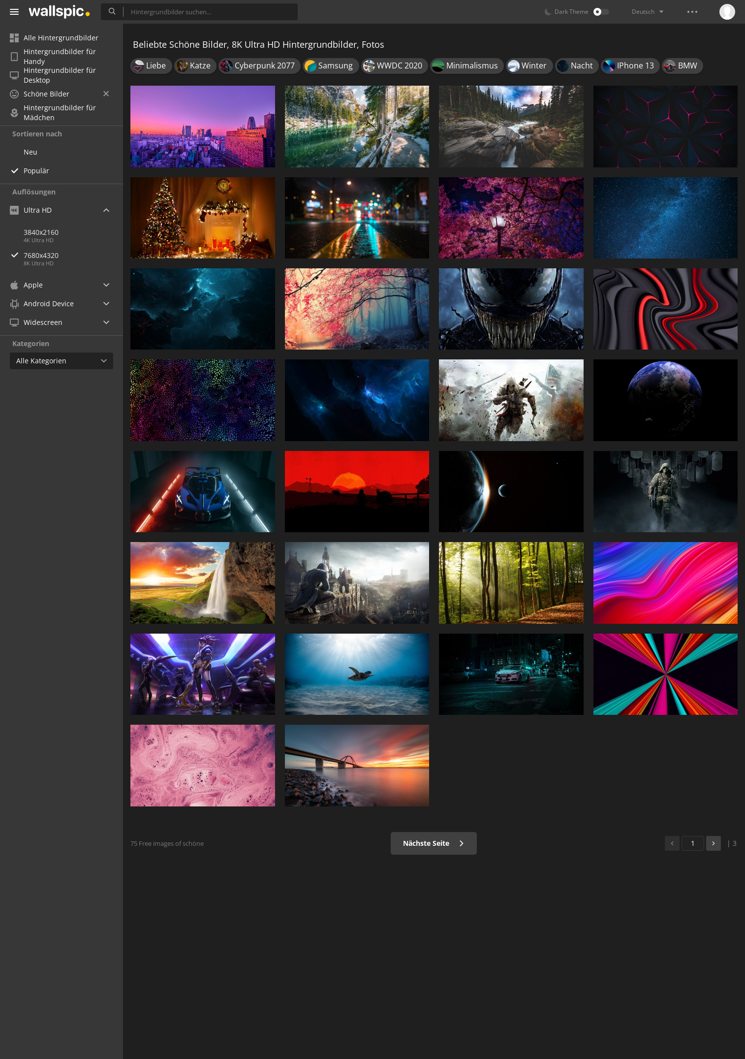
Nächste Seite (434, 843)
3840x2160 (41, 232)
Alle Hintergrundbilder (54, 37)
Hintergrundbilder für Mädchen (53, 112)
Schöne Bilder (59, 93)
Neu (30, 152)
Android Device (42, 304)
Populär (36, 170)
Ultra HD (31, 210)
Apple (26, 284)
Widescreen (36, 322)
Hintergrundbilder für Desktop (53, 75)
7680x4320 (73, 255)
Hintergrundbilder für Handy (53, 56)
